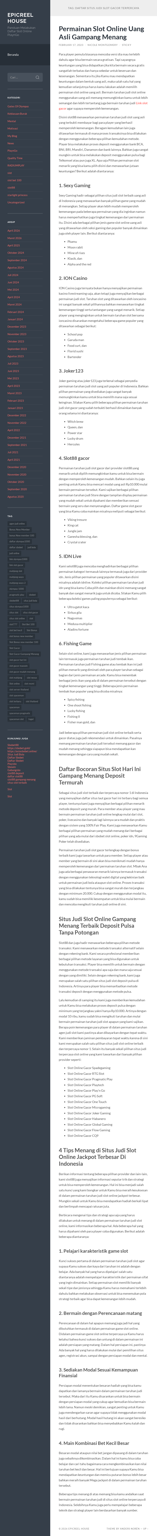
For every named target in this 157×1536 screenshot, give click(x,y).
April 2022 (14, 430)
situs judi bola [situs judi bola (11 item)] (30, 600)
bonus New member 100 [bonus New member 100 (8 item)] (21, 535)
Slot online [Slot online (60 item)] (14, 683)
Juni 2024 (13, 282)
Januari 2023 (15, 407)
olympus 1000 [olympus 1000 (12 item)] (16, 588)
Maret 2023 (15, 393)
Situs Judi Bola (16, 754)
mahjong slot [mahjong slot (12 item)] (15, 571)
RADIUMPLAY (16, 165)
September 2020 (17, 489)
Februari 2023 (16, 400)
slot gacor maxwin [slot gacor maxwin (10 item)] (18, 665)
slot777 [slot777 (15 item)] (13, 624)
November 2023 (17, 334)
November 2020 (17, 474)
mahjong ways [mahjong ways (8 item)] (16, 577)
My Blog (12, 135)
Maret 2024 (15, 304)
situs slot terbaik (17, 782)
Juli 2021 (13, 452)
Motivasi (13, 128)
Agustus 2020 (16, 496)
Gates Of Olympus (18, 106)
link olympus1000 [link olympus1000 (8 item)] (18, 559)
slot (10, 172)
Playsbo (12, 763)
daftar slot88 (15, 776)
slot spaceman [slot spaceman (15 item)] (16, 695)
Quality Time (15, 158)
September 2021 (17, 444)
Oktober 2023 (16, 341)
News (11, 143)
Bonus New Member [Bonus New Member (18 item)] (19, 529)
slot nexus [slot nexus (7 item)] (32, 677)
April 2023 (14, 385)
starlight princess (18, 195)
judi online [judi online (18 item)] (14, 553)
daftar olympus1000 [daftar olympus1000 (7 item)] (19, 541)
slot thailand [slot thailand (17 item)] (32, 701)
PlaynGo (12, 150)
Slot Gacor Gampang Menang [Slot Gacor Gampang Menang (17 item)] (24, 654)
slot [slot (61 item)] (31, 618)
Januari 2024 (15, 319)
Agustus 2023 (16, 356)
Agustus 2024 (16, 267)
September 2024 (17, 260)
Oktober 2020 (16, 481)
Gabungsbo (14, 770)
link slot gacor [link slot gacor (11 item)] (16, 565)
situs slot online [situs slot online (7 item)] (17, 618)
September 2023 (17, 348)
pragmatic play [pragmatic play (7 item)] (16, 594)
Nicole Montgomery (103, 45)
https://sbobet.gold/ (19, 748)
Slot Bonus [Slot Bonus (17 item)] (32, 630)
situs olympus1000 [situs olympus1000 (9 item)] (19, 606)
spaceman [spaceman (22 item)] (14, 707)
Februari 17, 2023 (71, 45)
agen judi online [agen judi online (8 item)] (17, 523)
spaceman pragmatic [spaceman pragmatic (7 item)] (19, 713)
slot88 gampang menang (22, 779)
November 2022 (17, 422)
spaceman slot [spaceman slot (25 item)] (16, 719)
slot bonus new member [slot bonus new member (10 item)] (21, 636)
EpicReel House (20, 18)
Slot (10, 789)
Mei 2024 (13, 289)
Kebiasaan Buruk (17, 113)
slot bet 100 (14, 180)
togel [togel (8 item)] (30, 719)
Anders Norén (130, 1528)
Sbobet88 (13, 744)
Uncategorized (16, 202)
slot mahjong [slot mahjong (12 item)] (15, 677)
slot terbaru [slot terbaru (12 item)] (15, 701)
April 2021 (14, 459)
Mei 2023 (13, 378)
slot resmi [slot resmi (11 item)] (29, 683)
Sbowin (12, 766)
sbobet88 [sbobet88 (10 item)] (14, 600)
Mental (12, 121)
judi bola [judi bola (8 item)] (32, 547)
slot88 (11, 187)
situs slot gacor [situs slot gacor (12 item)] (30, 612)
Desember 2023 (17, 326)
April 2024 (14, 297)
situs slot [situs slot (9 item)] (13, 612)
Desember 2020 (17, 467)
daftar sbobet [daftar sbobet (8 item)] (16, 547)
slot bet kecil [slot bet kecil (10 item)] (15, 630)
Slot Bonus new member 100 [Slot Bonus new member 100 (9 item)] (23, 642)
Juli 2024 (13, 275)
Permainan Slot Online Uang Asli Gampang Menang (101, 32)
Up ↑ (145, 1528)
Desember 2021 (17, 437)
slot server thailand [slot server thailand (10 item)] (19, 689)
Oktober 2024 (16, 252)
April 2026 (14, 230)
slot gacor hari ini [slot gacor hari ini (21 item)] (17, 659)
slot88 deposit (16, 773)
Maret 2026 (15, 238)
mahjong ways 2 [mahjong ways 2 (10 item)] (17, 582)
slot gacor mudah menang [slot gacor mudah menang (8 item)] (22, 671)
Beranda (13, 54)
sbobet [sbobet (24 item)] (32, 594)
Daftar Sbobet (16, 757)
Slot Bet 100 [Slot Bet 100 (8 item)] (28, 624)
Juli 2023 (13, 363)
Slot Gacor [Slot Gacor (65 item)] (14, 648)
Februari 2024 (16, 311)
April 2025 (14, 245)
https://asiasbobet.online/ (22, 751)
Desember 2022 (17, 415)
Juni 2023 (13, 371)
